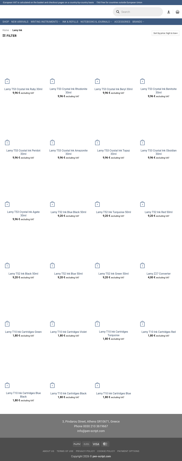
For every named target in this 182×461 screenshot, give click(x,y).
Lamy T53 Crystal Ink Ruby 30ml (23, 89)
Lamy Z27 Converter (159, 273)
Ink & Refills (70, 21)
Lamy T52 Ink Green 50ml (113, 273)
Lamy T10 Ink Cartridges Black (68, 393)
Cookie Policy (106, 451)
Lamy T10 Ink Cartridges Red (159, 331)
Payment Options (128, 451)
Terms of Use (65, 451)
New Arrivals (19, 21)
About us (48, 451)
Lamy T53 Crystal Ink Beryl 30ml (113, 89)
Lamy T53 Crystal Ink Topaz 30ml (113, 152)
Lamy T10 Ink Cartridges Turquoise (113, 333)
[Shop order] (165, 33)
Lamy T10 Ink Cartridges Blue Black (23, 395)
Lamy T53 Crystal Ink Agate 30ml (23, 213)
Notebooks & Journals (96, 21)
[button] (168, 12)
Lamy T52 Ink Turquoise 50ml (113, 212)
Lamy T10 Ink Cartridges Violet (68, 331)
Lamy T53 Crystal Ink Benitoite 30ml (159, 90)
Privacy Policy (85, 451)
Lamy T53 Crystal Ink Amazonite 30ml (68, 152)
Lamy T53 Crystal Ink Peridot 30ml (23, 152)
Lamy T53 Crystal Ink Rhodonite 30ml (68, 90)
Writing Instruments (45, 21)
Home (6, 30)
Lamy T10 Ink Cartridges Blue (113, 393)
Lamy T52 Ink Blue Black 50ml (68, 212)
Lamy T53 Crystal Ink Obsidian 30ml (159, 152)
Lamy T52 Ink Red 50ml (159, 212)
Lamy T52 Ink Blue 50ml (68, 273)
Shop (6, 21)
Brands (138, 21)
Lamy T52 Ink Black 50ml (23, 273)
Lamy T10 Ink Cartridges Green (23, 331)
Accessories (122, 21)
